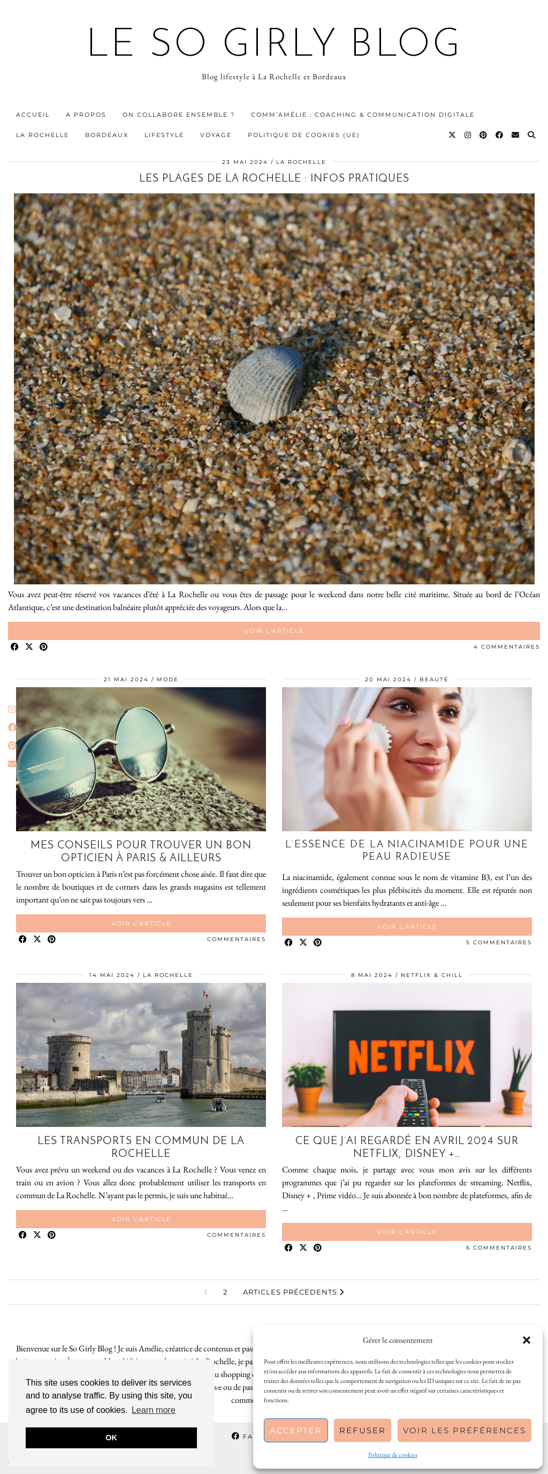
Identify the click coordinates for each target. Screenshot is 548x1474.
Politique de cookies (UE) (304, 135)
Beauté (434, 679)
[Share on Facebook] (15, 647)
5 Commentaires (499, 942)
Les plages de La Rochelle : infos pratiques (274, 179)
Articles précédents (293, 1292)
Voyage (216, 135)
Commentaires (236, 939)
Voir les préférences (464, 1430)
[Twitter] (452, 135)
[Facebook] (500, 135)
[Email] (516, 135)
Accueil (33, 114)
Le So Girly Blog (274, 46)
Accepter (296, 1430)
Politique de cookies (392, 1454)
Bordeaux (106, 135)
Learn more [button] (154, 1410)
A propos (86, 114)
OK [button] (111, 1437)
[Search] (532, 135)
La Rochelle (42, 135)
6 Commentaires (499, 1247)
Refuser (362, 1430)
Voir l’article (274, 631)
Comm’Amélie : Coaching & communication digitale (363, 114)
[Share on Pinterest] (44, 647)
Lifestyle (164, 135)
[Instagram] (468, 135)
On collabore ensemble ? (179, 114)
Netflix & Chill (432, 975)
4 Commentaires (507, 646)
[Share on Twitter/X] (29, 647)
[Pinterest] (484, 135)
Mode (168, 679)
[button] (526, 1340)
